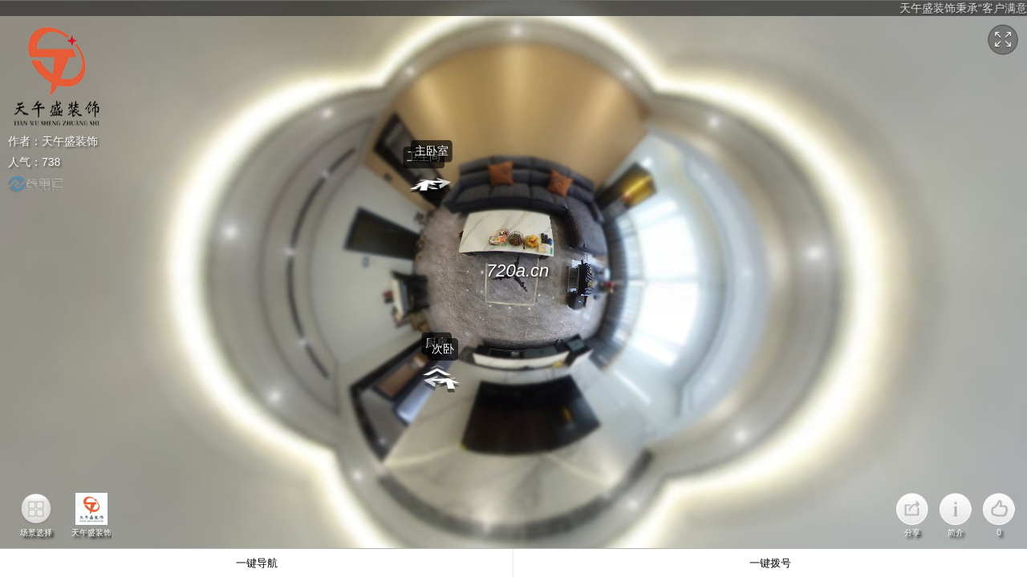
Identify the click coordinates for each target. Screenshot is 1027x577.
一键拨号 (770, 563)
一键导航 (257, 563)
